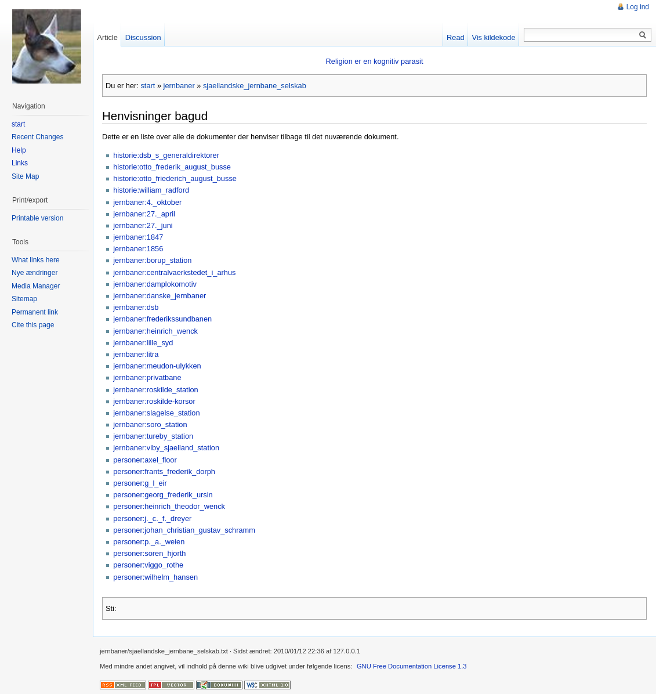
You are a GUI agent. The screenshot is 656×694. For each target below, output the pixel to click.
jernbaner (179, 85)
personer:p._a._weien (148, 541)
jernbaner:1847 (138, 237)
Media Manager (36, 286)
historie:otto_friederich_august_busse (175, 178)
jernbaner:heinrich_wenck (155, 331)
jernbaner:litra (135, 354)
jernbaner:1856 (138, 248)
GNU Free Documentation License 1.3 (412, 666)
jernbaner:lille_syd (143, 342)
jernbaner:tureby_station (153, 436)
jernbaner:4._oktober (147, 202)
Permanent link (35, 312)
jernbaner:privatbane (147, 377)
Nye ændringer (34, 273)
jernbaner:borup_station (152, 260)
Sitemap (24, 299)
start (147, 85)
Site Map (25, 176)
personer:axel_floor (145, 460)
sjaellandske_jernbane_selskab (254, 85)
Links (20, 163)
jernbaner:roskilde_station (155, 389)
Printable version (37, 218)
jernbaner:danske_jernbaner (159, 295)
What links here (36, 260)
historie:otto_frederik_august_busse (172, 166)
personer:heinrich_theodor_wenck (169, 506)
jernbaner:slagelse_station (156, 413)
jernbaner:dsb (135, 307)
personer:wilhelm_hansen (155, 577)
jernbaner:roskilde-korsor (154, 401)
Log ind (637, 7)
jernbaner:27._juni (142, 225)
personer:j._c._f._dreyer (152, 518)
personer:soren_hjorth (149, 553)
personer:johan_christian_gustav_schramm (184, 530)
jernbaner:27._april (144, 213)
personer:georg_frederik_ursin (162, 494)
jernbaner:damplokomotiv (155, 284)
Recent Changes (37, 137)
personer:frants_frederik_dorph (164, 471)
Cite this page (33, 325)
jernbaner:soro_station (150, 424)
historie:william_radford (151, 190)
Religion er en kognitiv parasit (374, 61)
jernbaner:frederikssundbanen (162, 319)
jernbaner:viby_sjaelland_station (166, 447)
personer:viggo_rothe (148, 565)
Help (19, 150)
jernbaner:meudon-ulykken (157, 366)
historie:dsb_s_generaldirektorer (166, 155)
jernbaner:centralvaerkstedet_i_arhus (174, 272)
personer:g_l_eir (139, 483)
